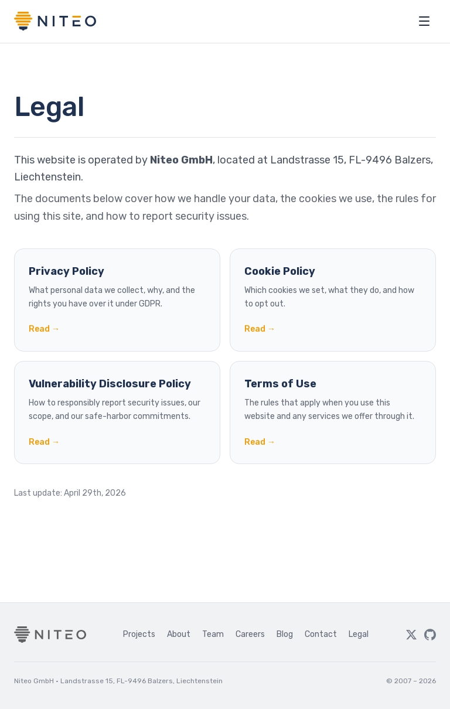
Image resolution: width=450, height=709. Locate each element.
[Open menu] (424, 21)
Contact (321, 634)
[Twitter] (411, 634)
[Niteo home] (55, 21)
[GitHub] (430, 634)
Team (213, 634)
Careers (250, 634)
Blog (285, 634)
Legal (359, 634)
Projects (139, 634)
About (178, 634)
